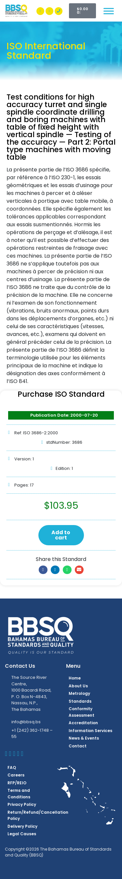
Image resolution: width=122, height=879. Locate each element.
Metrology (79, 693)
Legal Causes (21, 834)
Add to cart (60, 535)
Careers (15, 775)
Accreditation (83, 723)
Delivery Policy (22, 826)
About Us (78, 686)
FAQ (11, 767)
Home (75, 678)
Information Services (90, 730)
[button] (43, 570)
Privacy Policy (21, 804)
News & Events (84, 738)
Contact (78, 746)
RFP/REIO (16, 783)
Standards (80, 701)
